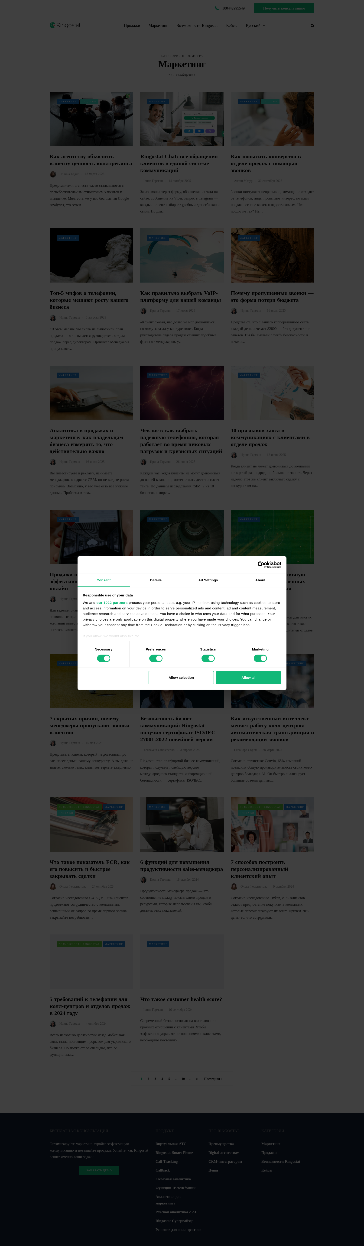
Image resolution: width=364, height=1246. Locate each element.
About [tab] (260, 580)
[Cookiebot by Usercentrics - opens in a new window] (261, 564)
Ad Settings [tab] (208, 580)
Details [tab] (156, 580)
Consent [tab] (104, 580)
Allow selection (181, 677)
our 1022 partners (112, 602)
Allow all (248, 677)
